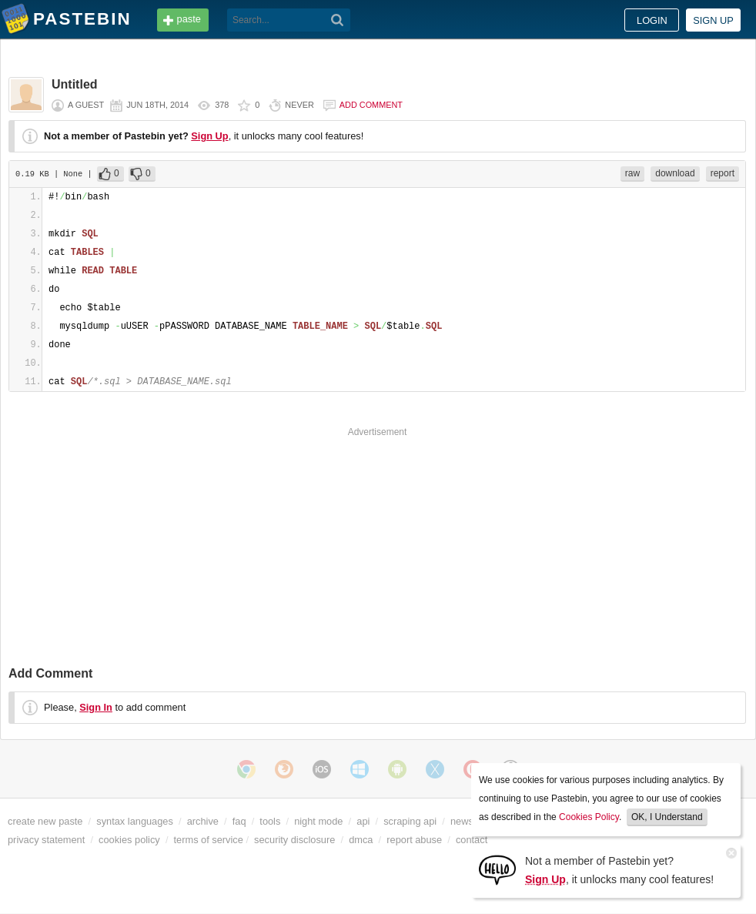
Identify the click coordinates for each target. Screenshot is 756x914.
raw (632, 173)
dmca (361, 839)
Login (652, 20)
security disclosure (294, 839)
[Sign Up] (497, 868)
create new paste (45, 821)
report (722, 173)
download (674, 173)
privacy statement (46, 839)
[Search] (337, 20)
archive (203, 821)
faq (239, 821)
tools (269, 821)
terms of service (208, 839)
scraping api (410, 821)
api (363, 821)
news (461, 821)
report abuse (414, 839)
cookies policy (129, 839)
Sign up (713, 20)
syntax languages (134, 821)
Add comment (371, 104)
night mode (318, 821)
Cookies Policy (589, 817)
